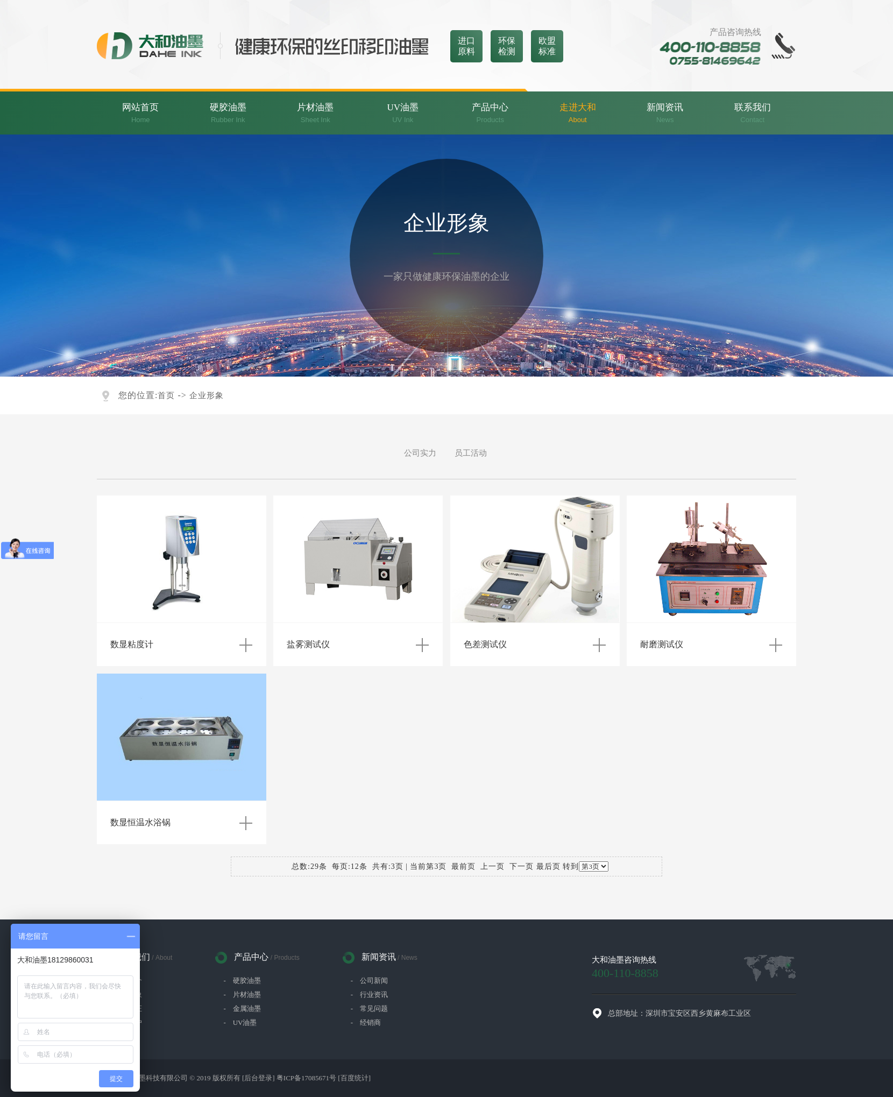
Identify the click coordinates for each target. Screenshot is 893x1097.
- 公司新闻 (369, 980)
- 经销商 (366, 1022)
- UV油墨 (240, 1022)
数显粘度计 (131, 644)
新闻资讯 (665, 113)
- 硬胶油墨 (241, 980)
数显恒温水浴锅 (140, 822)
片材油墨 (315, 113)
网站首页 (141, 113)
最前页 (463, 866)
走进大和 (578, 113)
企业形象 (206, 395)
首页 (166, 395)
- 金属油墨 (241, 1008)
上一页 (492, 866)
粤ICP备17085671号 (306, 1078)
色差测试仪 (485, 644)
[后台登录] (258, 1078)
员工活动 (471, 453)
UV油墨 (403, 113)
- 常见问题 (369, 1008)
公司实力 (420, 453)
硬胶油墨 (228, 113)
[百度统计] (354, 1078)
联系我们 (753, 113)
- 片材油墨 (241, 994)
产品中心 (490, 113)
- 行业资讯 (369, 994)
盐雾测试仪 (308, 644)
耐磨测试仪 (661, 644)
